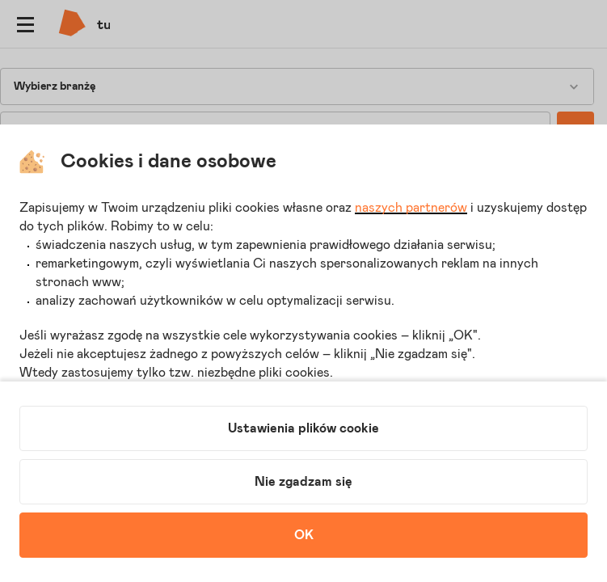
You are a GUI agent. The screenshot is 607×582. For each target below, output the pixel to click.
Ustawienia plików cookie (303, 428)
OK (304, 535)
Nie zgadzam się (303, 481)
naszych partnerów (411, 207)
